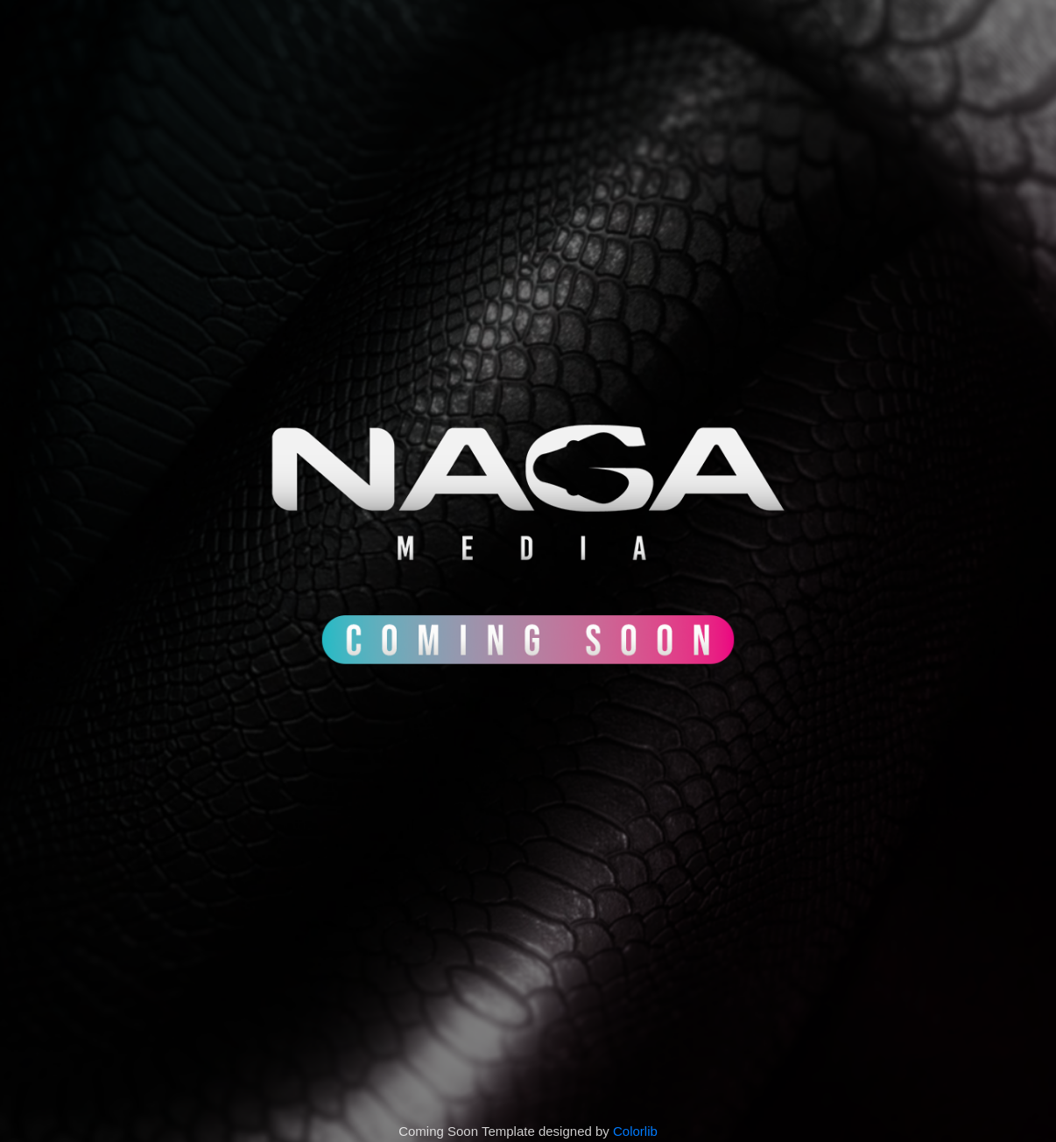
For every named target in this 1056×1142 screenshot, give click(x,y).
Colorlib (635, 1131)
